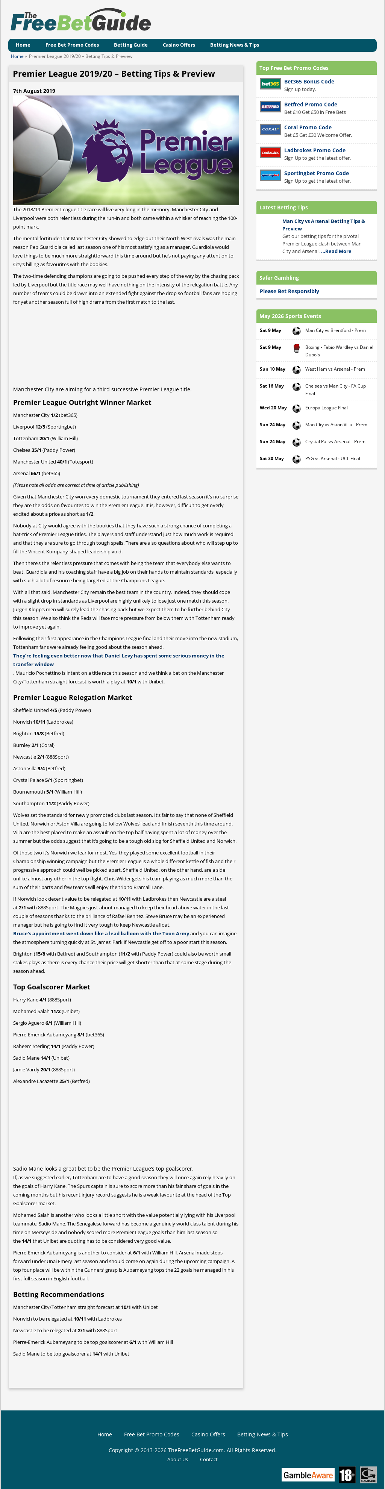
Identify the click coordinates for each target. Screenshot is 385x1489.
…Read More (336, 251)
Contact (209, 1459)
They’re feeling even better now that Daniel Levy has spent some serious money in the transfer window (118, 660)
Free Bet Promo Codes (72, 44)
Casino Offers (179, 44)
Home (23, 44)
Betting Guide (131, 44)
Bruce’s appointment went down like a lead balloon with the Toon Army (101, 933)
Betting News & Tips (234, 44)
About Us (177, 1459)
